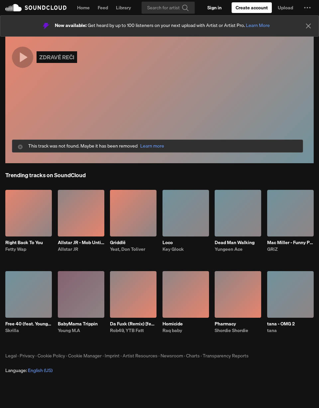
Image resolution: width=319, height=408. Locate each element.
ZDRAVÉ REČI (56, 57)
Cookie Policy (51, 355)
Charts (193, 355)
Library (123, 7)
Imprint (112, 355)
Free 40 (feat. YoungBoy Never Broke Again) (28, 323)
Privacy (27, 355)
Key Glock (173, 249)
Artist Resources (140, 355)
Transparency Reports (226, 355)
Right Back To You (24, 242)
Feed (103, 7)
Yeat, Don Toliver (127, 249)
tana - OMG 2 (281, 323)
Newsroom (171, 355)
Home (83, 7)
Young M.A (69, 330)
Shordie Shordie (231, 330)
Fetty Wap (15, 249)
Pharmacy (225, 323)
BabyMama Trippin (78, 323)
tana (272, 330)
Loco (167, 242)
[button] (307, 7)
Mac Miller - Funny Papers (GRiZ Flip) (290, 242)
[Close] (308, 26)
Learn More (258, 25)
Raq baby (172, 330)
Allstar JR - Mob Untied (81, 242)
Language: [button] (29, 370)
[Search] (168, 8)
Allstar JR (68, 249)
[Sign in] (214, 7)
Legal (11, 355)
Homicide (172, 323)
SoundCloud (35, 7)
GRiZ (272, 249)
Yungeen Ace (229, 249)
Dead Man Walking (235, 242)
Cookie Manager (85, 355)
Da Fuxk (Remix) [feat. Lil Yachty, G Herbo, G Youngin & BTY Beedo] (133, 323)
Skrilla (12, 330)
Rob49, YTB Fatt (127, 330)
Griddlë (118, 242)
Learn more (152, 146)
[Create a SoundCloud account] (252, 7)
